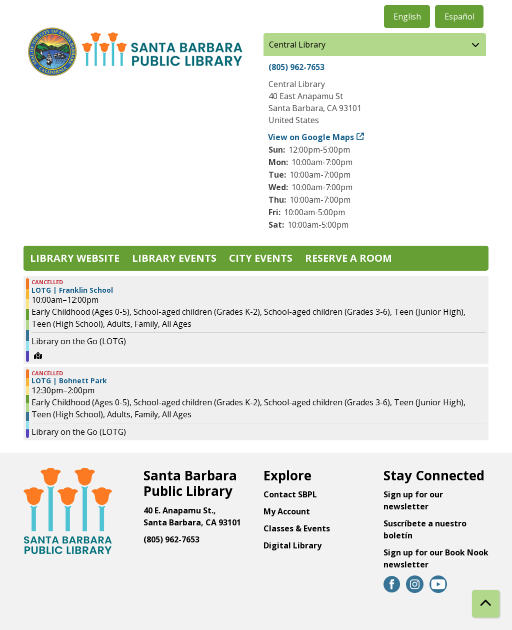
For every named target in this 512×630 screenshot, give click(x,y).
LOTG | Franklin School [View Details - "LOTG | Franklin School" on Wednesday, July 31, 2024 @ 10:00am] (72, 290)
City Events (260, 258)
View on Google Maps (311, 137)
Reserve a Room (348, 258)
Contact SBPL (290, 494)
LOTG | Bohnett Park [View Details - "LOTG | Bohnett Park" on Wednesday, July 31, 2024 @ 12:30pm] (69, 380)
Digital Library (293, 545)
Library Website (75, 258)
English (407, 16)
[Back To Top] (486, 603)
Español (459, 16)
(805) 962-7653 (296, 67)
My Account (287, 511)
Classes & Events (297, 528)
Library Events (174, 258)
